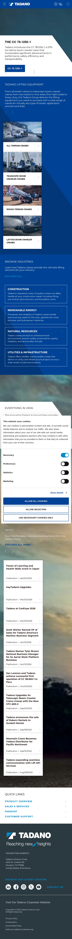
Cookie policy (11, 922)
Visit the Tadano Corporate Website (28, 902)
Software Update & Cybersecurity (20, 929)
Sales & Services (17, 806)
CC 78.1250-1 (15, 68)
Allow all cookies (36, 501)
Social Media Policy (14, 926)
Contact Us (55, 887)
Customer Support (19, 816)
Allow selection (36, 509)
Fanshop (11, 811)
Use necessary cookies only (36, 517)
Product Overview (18, 801)
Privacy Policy (12, 918)
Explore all (14, 276)
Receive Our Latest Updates (26, 879)
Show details (56, 492)
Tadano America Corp (30, 910)
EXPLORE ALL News (18, 544)
